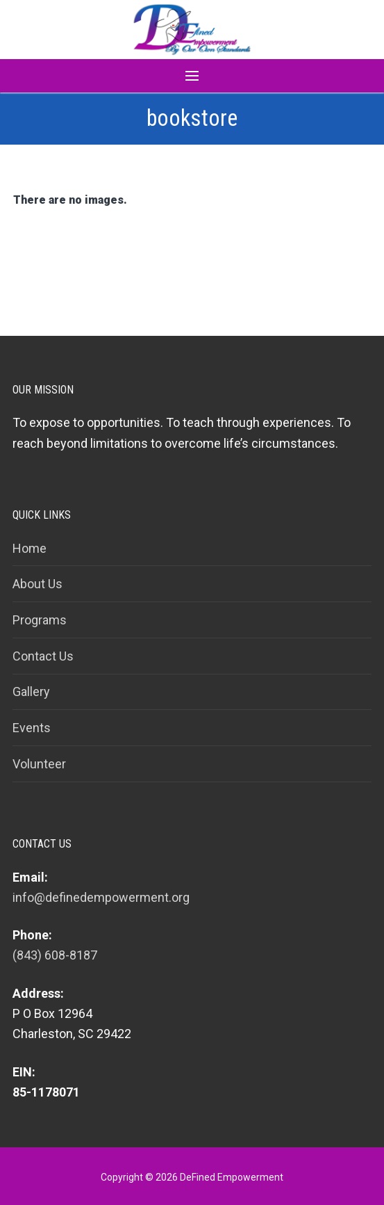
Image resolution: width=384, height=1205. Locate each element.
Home (29, 548)
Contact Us (43, 656)
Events (31, 727)
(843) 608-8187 (54, 955)
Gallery (31, 691)
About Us (37, 583)
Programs (39, 620)
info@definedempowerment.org (101, 897)
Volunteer (39, 764)
